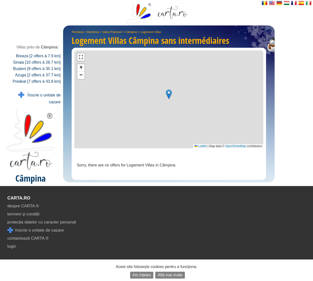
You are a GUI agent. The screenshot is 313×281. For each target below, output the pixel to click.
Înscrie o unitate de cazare (39, 98)
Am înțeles (142, 275)
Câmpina (131, 32)
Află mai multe (170, 275)
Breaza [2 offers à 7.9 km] (38, 56)
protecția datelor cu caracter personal (41, 222)
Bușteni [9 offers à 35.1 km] (37, 69)
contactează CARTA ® (28, 238)
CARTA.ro (18, 198)
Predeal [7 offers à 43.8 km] (37, 81)
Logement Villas (150, 32)
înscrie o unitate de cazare (35, 230)
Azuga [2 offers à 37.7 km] (38, 75)
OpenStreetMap (235, 146)
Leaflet (200, 146)
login (11, 246)
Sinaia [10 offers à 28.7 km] (37, 62)
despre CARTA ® (23, 206)
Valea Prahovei (112, 32)
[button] (169, 94)
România (77, 32)
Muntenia (93, 32)
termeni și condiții (23, 214)
